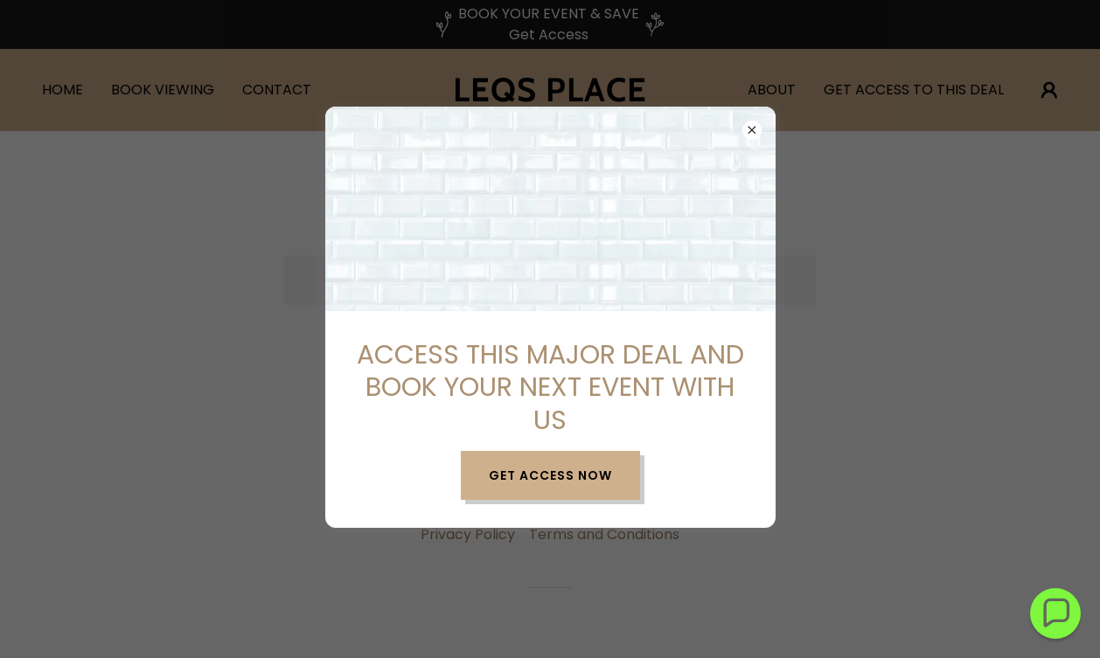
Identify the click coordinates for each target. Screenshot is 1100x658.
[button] (1055, 613)
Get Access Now (550, 475)
